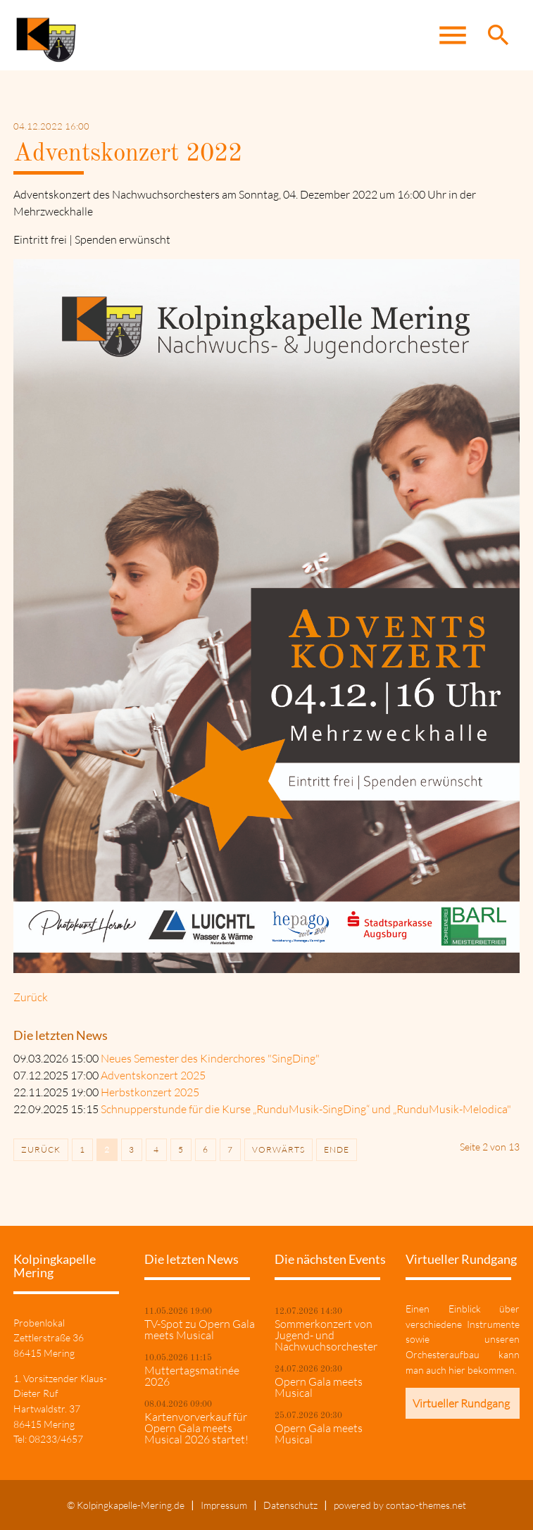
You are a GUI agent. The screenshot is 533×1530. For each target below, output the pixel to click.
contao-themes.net (426, 1505)
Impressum (224, 1505)
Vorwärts (278, 1149)
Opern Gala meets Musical (319, 1387)
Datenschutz (290, 1505)
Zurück (30, 997)
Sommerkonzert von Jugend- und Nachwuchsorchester (326, 1335)
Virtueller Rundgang (461, 1403)
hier (457, 1370)
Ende (336, 1149)
